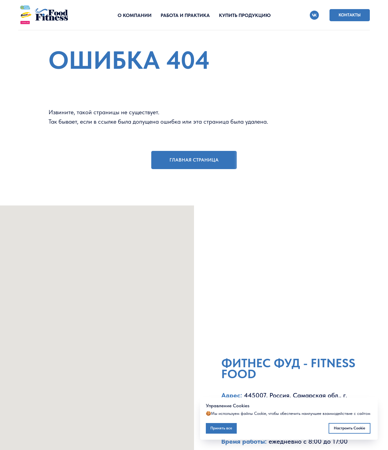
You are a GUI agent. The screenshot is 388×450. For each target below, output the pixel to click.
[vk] (314, 15)
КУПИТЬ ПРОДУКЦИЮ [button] (245, 15)
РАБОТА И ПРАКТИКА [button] (185, 15)
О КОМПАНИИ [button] (135, 15)
